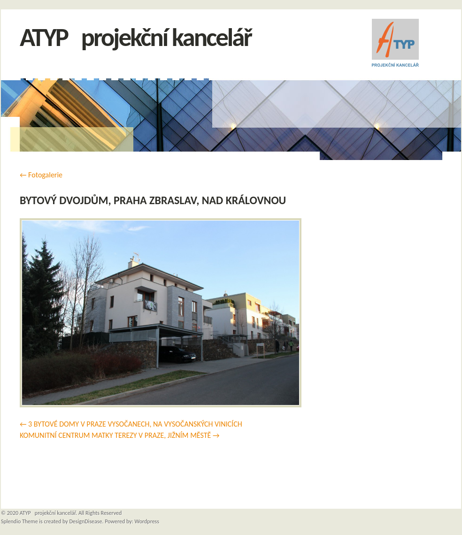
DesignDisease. (86, 521)
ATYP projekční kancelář (135, 37)
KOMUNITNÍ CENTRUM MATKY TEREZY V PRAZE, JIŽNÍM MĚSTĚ (115, 435)
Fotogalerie (41, 174)
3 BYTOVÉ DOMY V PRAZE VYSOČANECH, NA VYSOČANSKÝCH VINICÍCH (135, 424)
